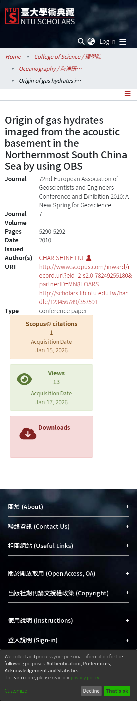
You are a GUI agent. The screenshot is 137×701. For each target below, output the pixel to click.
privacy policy (85, 677)
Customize (16, 690)
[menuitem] (91, 41)
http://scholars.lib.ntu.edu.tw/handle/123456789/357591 (84, 297)
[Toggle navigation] (122, 41)
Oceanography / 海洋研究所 (52, 68)
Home (13, 56)
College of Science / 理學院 (67, 56)
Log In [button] (108, 41)
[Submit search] (81, 41)
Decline (91, 690)
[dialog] (68, 675)
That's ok (117, 690)
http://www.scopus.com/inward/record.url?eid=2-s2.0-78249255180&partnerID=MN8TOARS (85, 275)
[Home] (40, 13)
